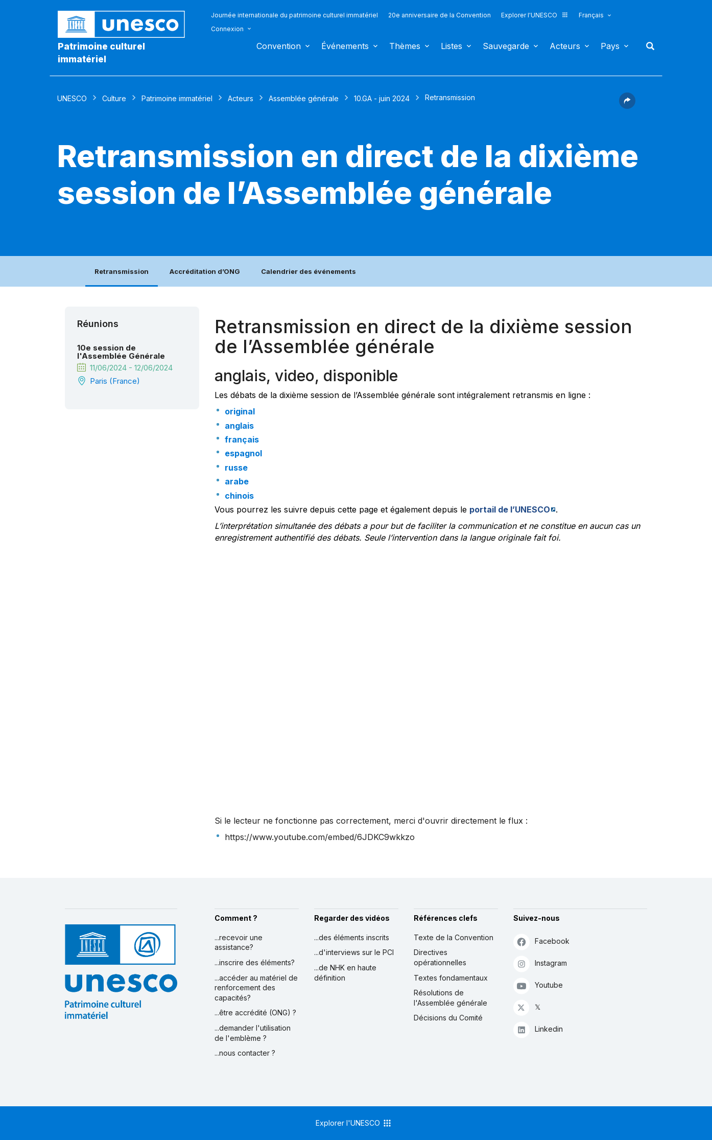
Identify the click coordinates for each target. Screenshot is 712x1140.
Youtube (538, 985)
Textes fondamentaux (451, 977)
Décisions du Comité (448, 1017)
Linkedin (538, 1029)
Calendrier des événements (308, 271)
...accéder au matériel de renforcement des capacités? (256, 987)
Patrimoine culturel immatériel (101, 52)
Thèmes (404, 46)
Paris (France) (115, 381)
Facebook (541, 941)
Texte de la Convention (453, 937)
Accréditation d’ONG (205, 271)
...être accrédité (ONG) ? (255, 1012)
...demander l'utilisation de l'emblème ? (253, 1032)
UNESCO (72, 98)
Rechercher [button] (647, 46)
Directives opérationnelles (440, 957)
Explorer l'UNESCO (534, 15)
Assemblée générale (304, 98)
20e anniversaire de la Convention (439, 15)
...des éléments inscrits (351, 937)
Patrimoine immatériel (176, 98)
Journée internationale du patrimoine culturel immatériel (294, 15)
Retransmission (121, 271)
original (240, 411)
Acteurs (565, 46)
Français (591, 15)
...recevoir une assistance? (239, 942)
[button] (627, 106)
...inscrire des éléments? (255, 962)
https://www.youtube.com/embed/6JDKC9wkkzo (320, 837)
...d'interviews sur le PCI (354, 952)
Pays (610, 46)
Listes (451, 46)
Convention (278, 46)
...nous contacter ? (245, 1053)
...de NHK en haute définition (345, 972)
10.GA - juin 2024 (382, 98)
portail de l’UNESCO (509, 509)
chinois (239, 496)
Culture (114, 98)
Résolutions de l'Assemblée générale (450, 997)
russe (236, 467)
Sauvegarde (506, 46)
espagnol (243, 453)
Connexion (227, 29)
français (242, 439)
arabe (237, 481)
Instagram (540, 963)
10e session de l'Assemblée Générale (121, 352)
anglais (239, 426)
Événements (345, 46)
